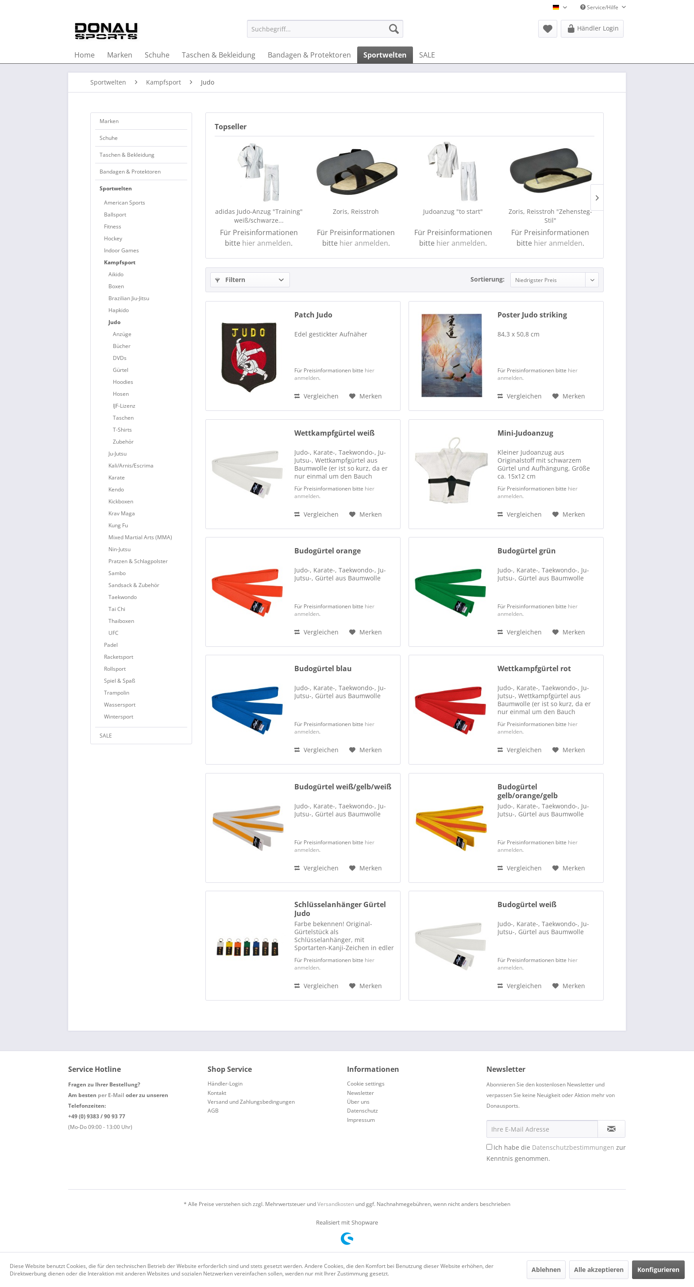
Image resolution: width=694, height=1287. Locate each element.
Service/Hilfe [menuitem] (600, 7)
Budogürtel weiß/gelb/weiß (342, 787)
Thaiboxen (121, 621)
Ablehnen (546, 1269)
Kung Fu (118, 525)
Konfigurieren (658, 1269)
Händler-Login (225, 1083)
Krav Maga (121, 513)
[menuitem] (325, 29)
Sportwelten (116, 188)
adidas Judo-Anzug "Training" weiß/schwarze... (259, 215)
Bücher (122, 346)
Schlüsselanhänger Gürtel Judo (340, 909)
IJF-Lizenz (124, 406)
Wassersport (119, 704)
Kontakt (217, 1093)
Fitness (112, 226)
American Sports (124, 202)
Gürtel (120, 370)
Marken (109, 121)
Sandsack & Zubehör (133, 585)
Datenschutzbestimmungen (573, 1147)
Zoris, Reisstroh (356, 211)
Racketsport (118, 657)
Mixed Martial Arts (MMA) (140, 537)
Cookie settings (366, 1083)
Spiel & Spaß (119, 680)
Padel (111, 645)
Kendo (116, 489)
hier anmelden (266, 243)
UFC (113, 633)
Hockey (113, 238)
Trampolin (116, 692)
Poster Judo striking (532, 315)
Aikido (115, 274)
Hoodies (123, 382)
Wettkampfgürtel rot (534, 668)
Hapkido (118, 310)
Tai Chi (116, 609)
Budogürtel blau (323, 668)
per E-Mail (111, 1095)
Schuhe (109, 138)
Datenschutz (362, 1110)
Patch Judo (313, 315)
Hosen (121, 394)
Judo (114, 322)
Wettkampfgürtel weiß (334, 433)
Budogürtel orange (327, 551)
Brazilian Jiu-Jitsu (128, 298)
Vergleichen (316, 396)
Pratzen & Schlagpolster (138, 561)
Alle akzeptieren (599, 1269)
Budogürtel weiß (526, 904)
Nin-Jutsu (119, 549)
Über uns (358, 1101)
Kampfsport (119, 262)
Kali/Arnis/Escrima (131, 465)
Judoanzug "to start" (453, 211)
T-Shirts (122, 429)
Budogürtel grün (526, 551)
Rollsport (115, 668)
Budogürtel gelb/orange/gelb (527, 791)
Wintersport (118, 716)
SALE (106, 735)
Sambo (117, 573)
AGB (213, 1110)
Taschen (123, 417)
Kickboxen (120, 501)
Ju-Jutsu (117, 453)
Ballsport (115, 214)
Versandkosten (335, 1204)
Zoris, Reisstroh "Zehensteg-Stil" (550, 215)
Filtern (230, 279)
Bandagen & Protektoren (130, 171)
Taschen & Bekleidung (127, 154)
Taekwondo (122, 597)
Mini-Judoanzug (525, 433)
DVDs (120, 358)
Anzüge (122, 334)
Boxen (116, 286)
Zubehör (123, 441)
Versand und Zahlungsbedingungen (251, 1101)
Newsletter (360, 1093)
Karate (116, 477)
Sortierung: (487, 279)
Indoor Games (121, 250)
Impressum (361, 1120)
